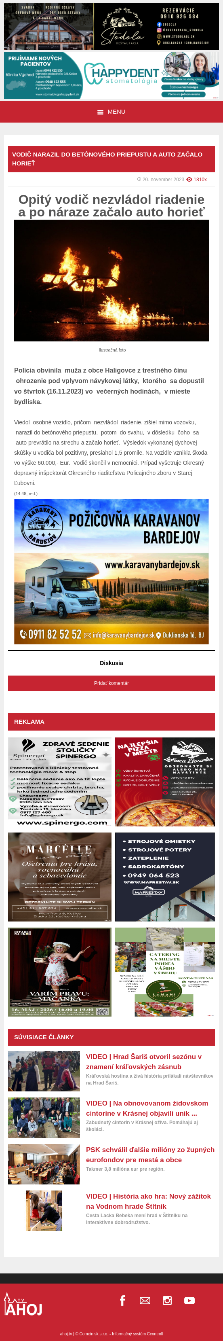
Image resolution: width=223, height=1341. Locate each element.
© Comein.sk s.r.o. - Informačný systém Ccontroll (119, 1334)
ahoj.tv (66, 1334)
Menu (111, 111)
